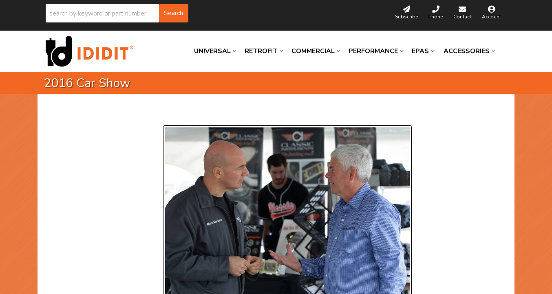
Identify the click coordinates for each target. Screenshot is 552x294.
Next (241, 115)
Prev (174, 115)
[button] (117, 13)
